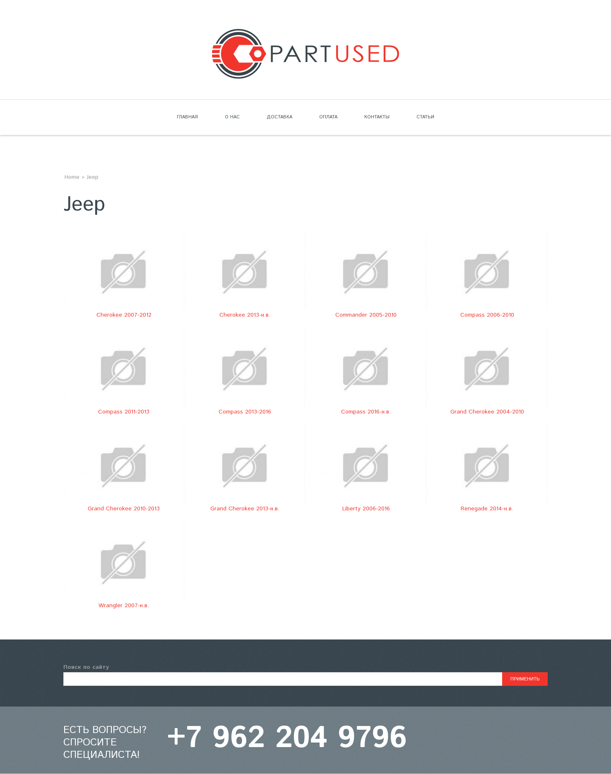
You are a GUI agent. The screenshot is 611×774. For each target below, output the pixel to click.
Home (72, 177)
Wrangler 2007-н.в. (124, 605)
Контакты (377, 117)
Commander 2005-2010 (366, 315)
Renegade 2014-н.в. (487, 509)
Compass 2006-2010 (487, 315)
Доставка (279, 117)
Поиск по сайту (86, 667)
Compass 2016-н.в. (366, 412)
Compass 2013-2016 (245, 412)
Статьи (425, 117)
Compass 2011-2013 (123, 412)
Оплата (328, 117)
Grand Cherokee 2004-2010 (487, 412)
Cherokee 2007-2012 (124, 315)
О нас (232, 117)
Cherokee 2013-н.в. (244, 315)
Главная (187, 117)
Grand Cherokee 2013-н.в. (244, 509)
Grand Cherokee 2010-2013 (124, 509)
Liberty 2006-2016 (366, 509)
